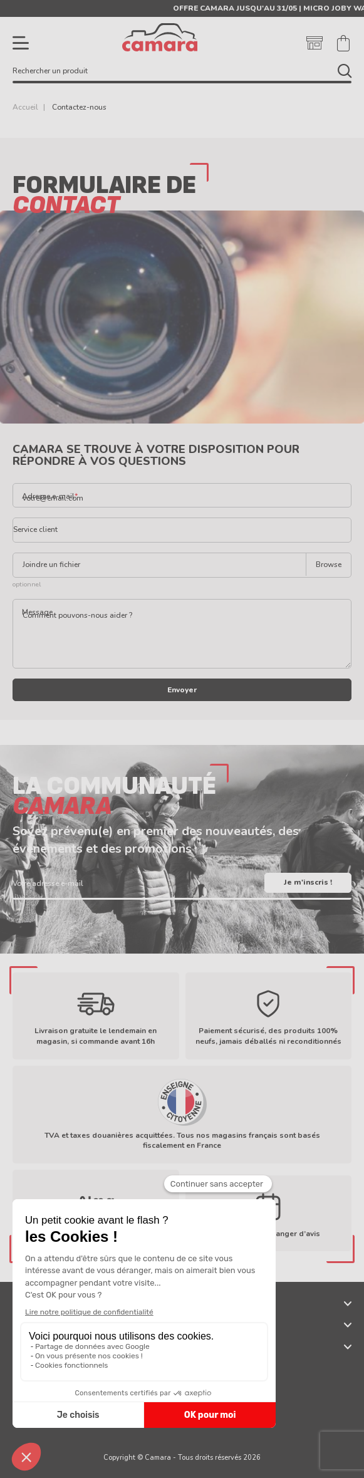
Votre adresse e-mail (48, 883)
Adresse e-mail (48, 496)
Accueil (25, 107)
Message (37, 612)
